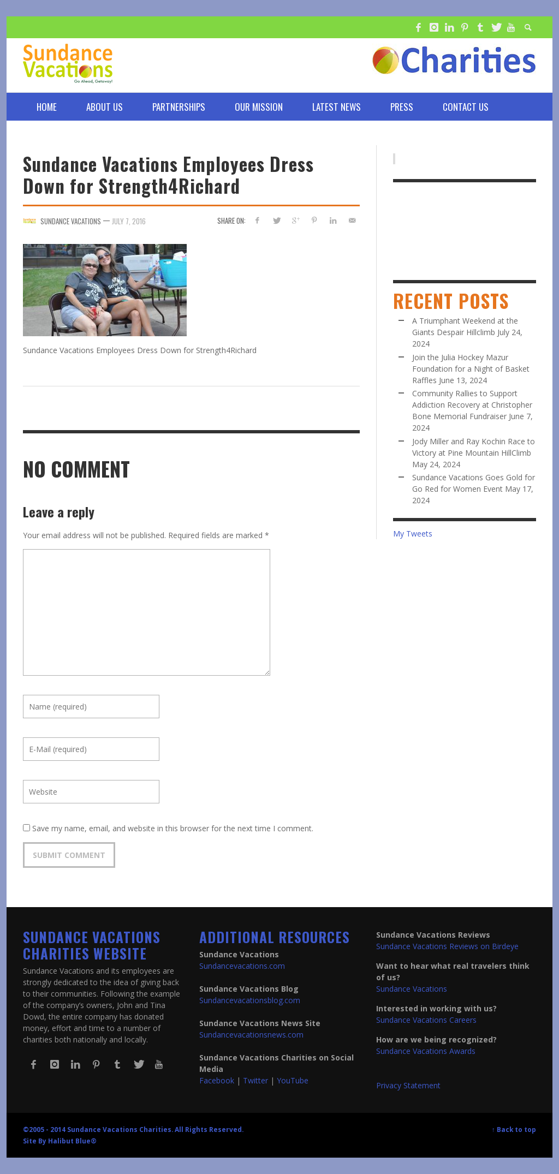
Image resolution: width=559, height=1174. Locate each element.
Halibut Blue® (72, 1140)
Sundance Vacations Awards (425, 1051)
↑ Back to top (514, 1129)
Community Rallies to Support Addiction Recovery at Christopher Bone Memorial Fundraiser (472, 404)
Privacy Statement (408, 1085)
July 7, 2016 (129, 221)
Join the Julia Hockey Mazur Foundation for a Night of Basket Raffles (471, 368)
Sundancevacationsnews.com (251, 1034)
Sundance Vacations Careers (426, 1020)
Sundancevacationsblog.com (249, 1000)
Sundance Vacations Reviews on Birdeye (447, 946)
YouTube (292, 1080)
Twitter (255, 1080)
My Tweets (412, 533)
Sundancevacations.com (242, 966)
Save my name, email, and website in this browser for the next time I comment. (172, 828)
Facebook (216, 1080)
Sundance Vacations (411, 989)
